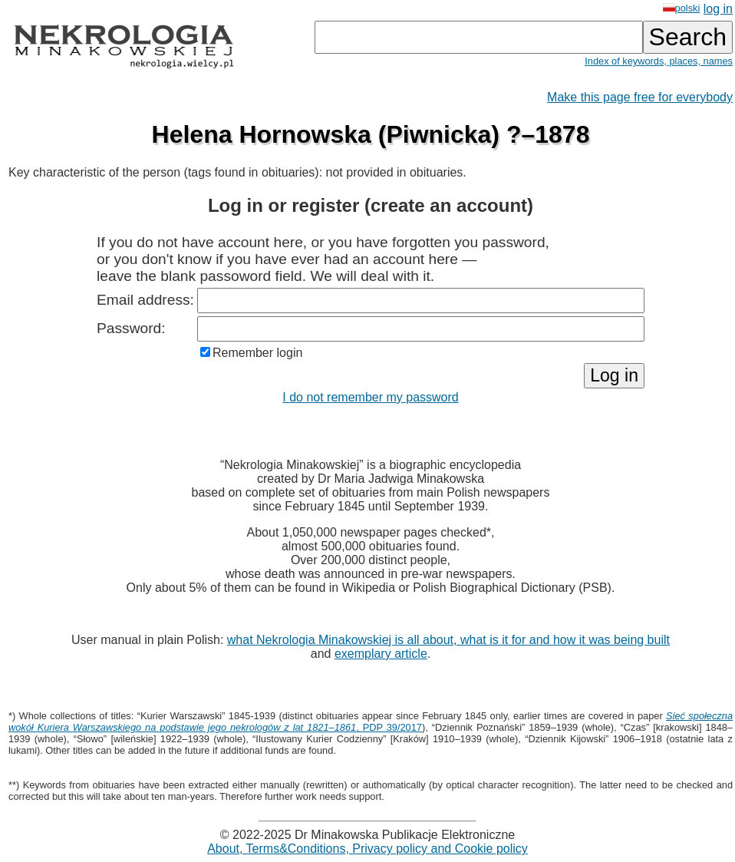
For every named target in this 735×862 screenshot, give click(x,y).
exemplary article (381, 653)
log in (718, 8)
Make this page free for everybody (640, 97)
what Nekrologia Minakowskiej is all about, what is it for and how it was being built (448, 639)
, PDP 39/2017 (370, 721)
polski (681, 8)
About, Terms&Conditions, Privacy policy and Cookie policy (367, 848)
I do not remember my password (370, 397)
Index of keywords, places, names (659, 61)
